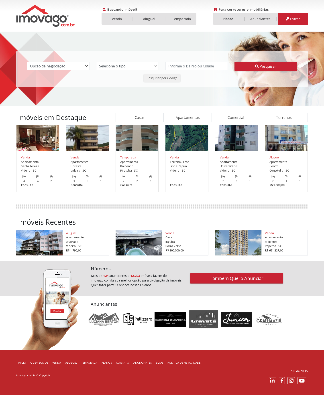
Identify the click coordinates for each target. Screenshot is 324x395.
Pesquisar (265, 66)
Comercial (236, 117)
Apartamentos (188, 117)
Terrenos (284, 117)
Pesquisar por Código (162, 78)
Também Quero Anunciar (236, 278)
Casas (140, 117)
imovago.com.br (26, 375)
